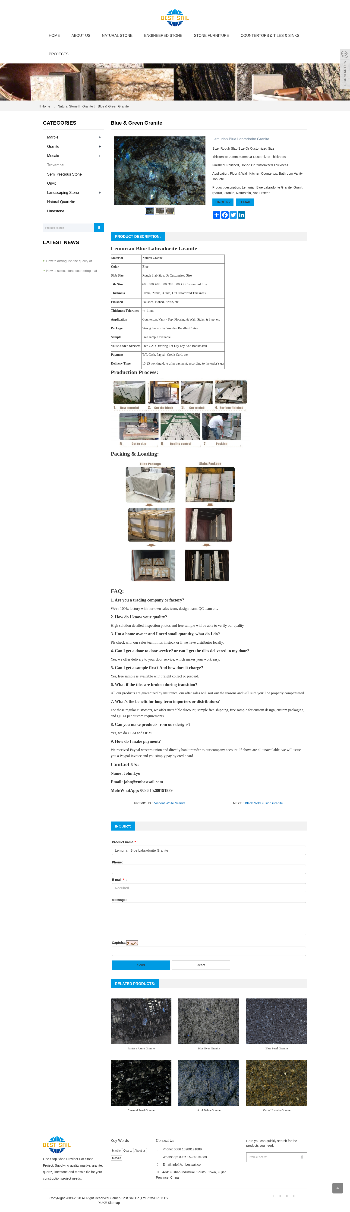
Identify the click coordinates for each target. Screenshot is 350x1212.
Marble (53, 137)
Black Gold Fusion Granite (264, 803)
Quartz (127, 1150)
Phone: (117, 862)
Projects (59, 54)
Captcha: (119, 942)
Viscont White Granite (169, 803)
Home (54, 36)
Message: (119, 900)
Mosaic (53, 156)
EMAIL (245, 202)
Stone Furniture (211, 36)
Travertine (55, 165)
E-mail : (119, 879)
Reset (201, 965)
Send (141, 965)
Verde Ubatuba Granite (276, 1110)
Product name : (125, 842)
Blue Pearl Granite (276, 1048)
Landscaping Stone (63, 193)
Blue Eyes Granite (209, 1048)
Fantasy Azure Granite (141, 1048)
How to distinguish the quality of (69, 261)
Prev (120, 170)
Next (199, 170)
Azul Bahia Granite (209, 1110)
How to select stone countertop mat (71, 271)
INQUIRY (223, 202)
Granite (88, 106)
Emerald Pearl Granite (141, 1110)
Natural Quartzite (61, 202)
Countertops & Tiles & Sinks (270, 36)
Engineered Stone (163, 36)
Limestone (55, 211)
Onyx (51, 183)
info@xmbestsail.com (188, 1164)
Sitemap (114, 1203)
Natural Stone (117, 36)
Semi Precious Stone (64, 174)
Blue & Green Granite (113, 106)
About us (81, 36)
